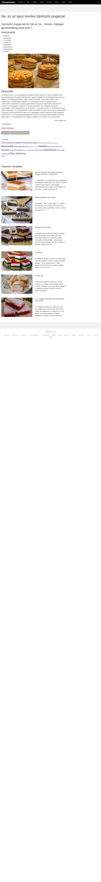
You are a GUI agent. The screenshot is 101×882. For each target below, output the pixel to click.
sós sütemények (23, 132)
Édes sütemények (34, 334)
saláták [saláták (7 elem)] (29, 150)
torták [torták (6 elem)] (2, 154)
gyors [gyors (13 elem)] (49, 146)
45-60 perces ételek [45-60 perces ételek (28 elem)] (30, 143)
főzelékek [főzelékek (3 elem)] (36, 146)
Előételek (34, 2)
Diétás (28, 2)
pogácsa (14, 132)
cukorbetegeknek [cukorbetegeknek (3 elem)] (54, 143)
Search (99, 2)
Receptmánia (52, 331)
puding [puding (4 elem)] (25, 150)
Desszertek (20, 2)
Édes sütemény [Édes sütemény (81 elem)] (17, 153)
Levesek (57, 2)
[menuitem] (20, 2)
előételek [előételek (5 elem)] (32, 146)
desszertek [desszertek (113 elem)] (7, 146)
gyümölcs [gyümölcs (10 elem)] (54, 146)
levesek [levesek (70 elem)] (5, 150)
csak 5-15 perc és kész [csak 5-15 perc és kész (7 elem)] (44, 143)
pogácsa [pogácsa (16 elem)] (20, 150)
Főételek (42, 2)
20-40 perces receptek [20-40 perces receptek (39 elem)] (11, 143)
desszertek (6, 132)
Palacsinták (15, 334)
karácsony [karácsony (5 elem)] (60, 146)
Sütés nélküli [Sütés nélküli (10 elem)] (60, 150)
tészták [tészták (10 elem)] (7, 154)
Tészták (70, 2)
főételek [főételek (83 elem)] (43, 146)
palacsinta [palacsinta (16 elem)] (13, 150)
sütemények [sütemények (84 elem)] (49, 150)
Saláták (63, 2)
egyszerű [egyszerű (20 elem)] (21, 146)
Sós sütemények (45, 334)
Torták (54, 334)
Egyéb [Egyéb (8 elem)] (27, 146)
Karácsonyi (49, 2)
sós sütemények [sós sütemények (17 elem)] (37, 150)
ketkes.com (62, 120)
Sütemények (24, 334)
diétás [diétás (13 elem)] (16, 146)
